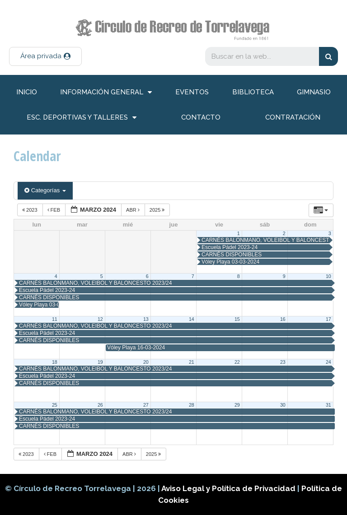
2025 (158, 210)
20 (146, 362)
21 (191, 362)
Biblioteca (253, 92)
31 (328, 405)
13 (146, 319)
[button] (45, 56)
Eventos (192, 92)
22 (237, 362)
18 (54, 362)
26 (100, 405)
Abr (133, 210)
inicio (26, 92)
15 (237, 319)
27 (146, 405)
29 (237, 405)
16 (283, 319)
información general (106, 92)
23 (283, 362)
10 (328, 276)
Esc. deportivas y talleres (81, 117)
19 (100, 362)
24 (328, 362)
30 (283, 405)
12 (100, 319)
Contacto (200, 117)
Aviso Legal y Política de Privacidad (229, 488)
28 (191, 405)
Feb (54, 210)
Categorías (45, 190)
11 (54, 319)
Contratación (292, 117)
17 (328, 319)
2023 (30, 210)
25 (54, 405)
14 (191, 319)
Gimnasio (314, 92)
